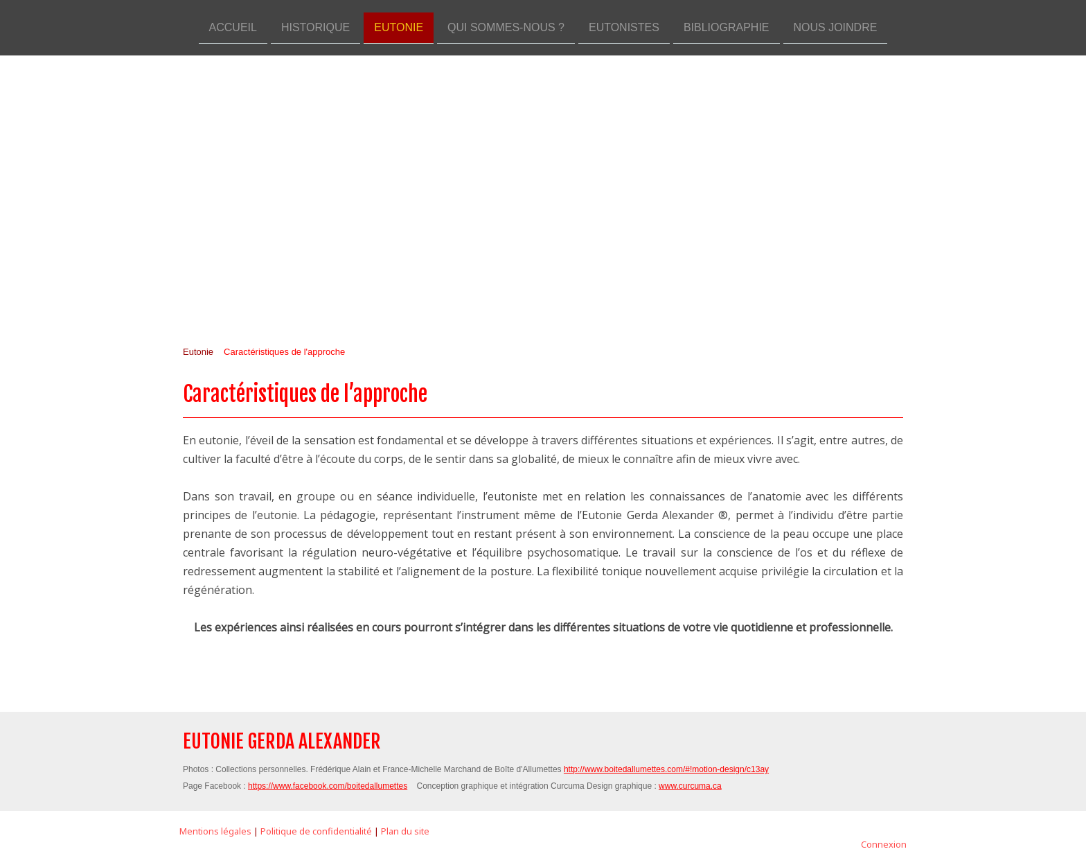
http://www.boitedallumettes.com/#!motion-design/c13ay (666, 769)
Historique (315, 27)
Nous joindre (836, 27)
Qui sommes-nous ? (505, 27)
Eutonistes (624, 27)
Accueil (233, 27)
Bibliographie (726, 27)
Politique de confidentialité (316, 831)
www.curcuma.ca (690, 786)
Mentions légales (215, 831)
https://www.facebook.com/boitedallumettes (327, 786)
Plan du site (405, 831)
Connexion (884, 844)
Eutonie (398, 27)
